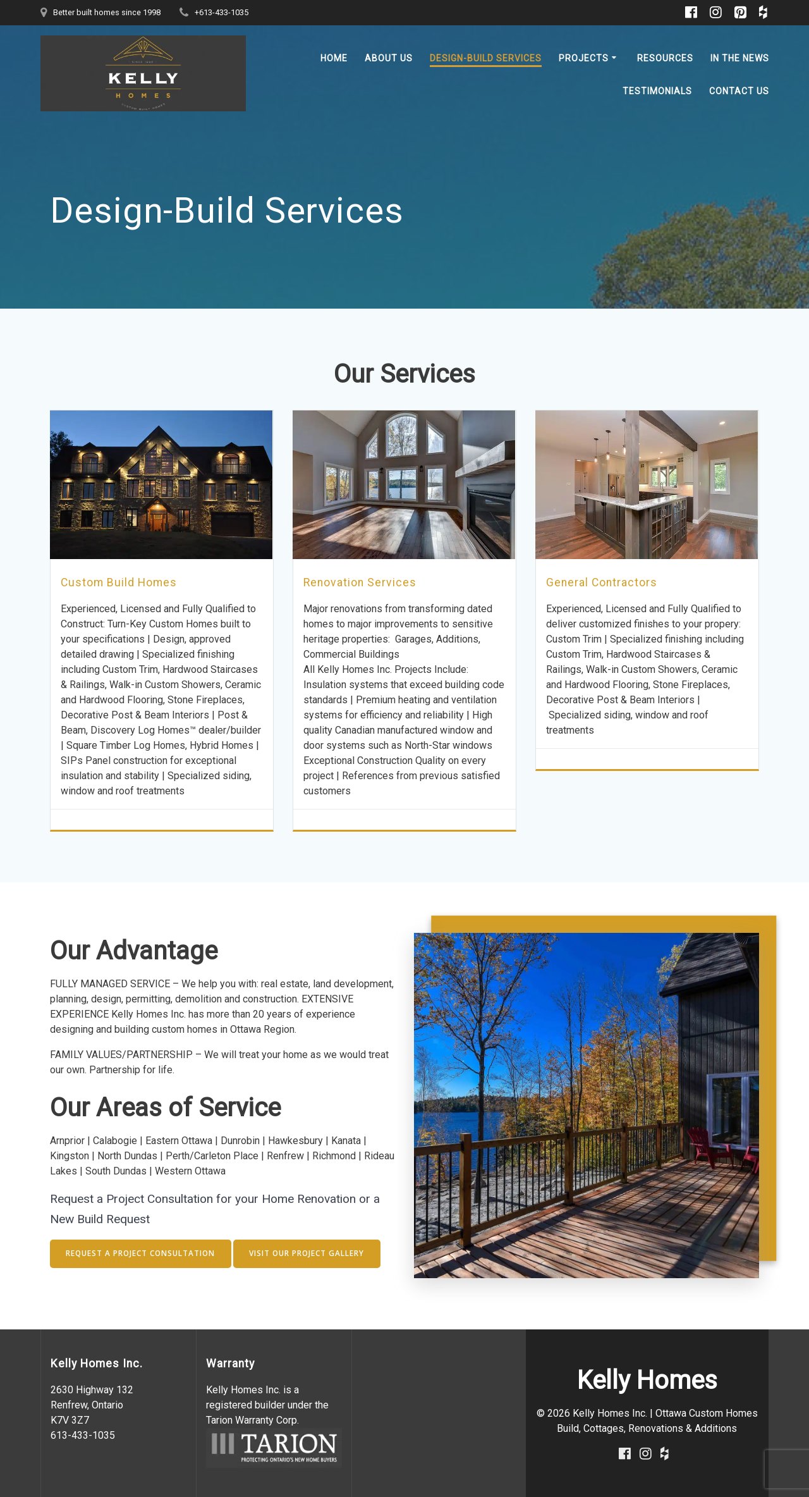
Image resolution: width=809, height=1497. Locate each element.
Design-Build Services (486, 58)
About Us (389, 58)
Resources (665, 58)
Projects (584, 58)
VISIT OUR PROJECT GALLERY (311, 1253)
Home (334, 58)
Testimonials (657, 91)
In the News (739, 58)
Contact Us (739, 91)
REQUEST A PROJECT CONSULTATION (142, 1253)
